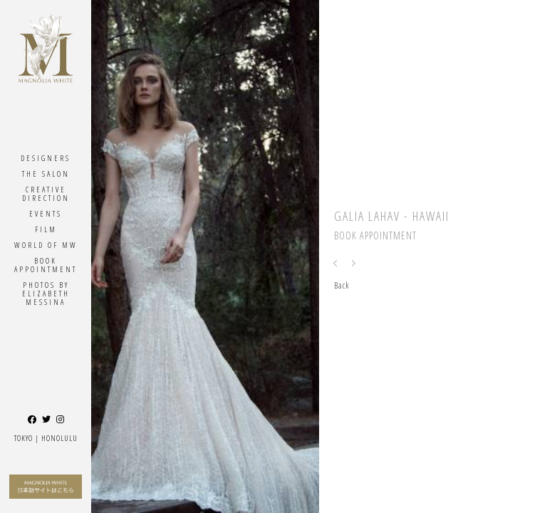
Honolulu (59, 437)
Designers (46, 157)
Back (342, 285)
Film (46, 229)
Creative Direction (46, 193)
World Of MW (46, 244)
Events (45, 213)
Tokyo (23, 437)
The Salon (46, 173)
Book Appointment (45, 264)
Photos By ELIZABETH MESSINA (46, 293)
